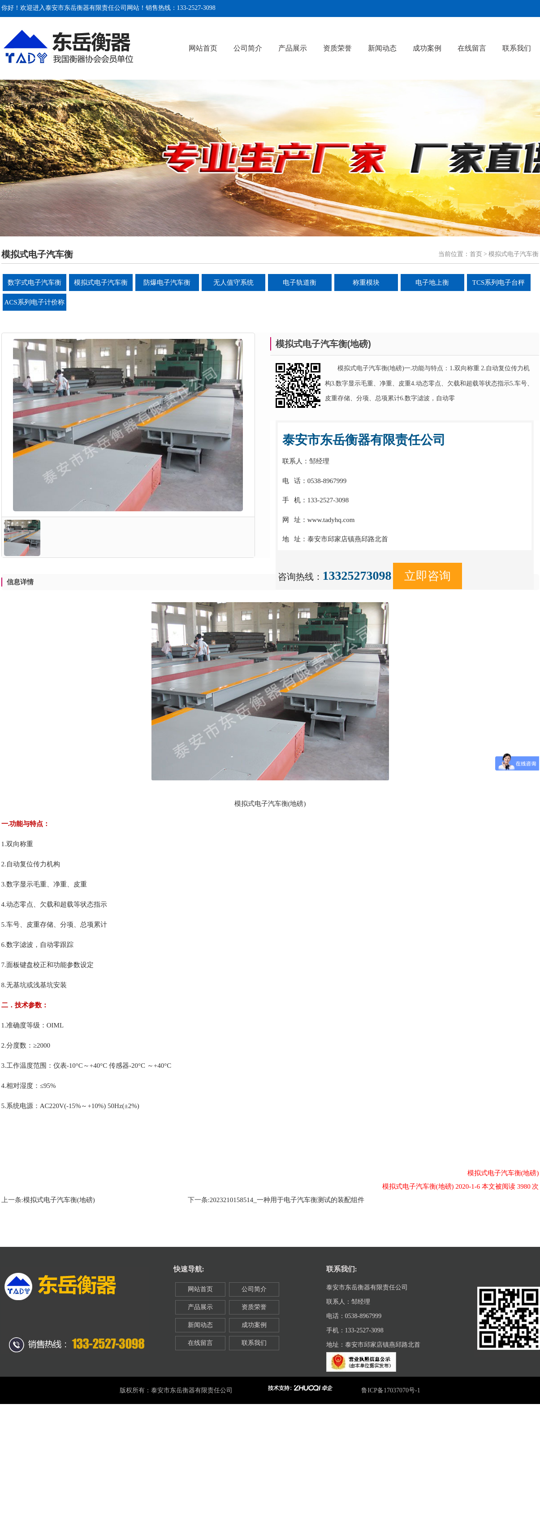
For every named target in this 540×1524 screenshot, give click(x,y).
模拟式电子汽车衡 (101, 282)
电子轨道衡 (299, 282)
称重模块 (366, 282)
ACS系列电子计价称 (34, 302)
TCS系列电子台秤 (498, 282)
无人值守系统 (233, 282)
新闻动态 (382, 48)
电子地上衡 (432, 282)
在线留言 (472, 48)
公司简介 (247, 48)
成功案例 (427, 48)
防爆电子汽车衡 (166, 282)
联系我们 (516, 48)
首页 (476, 254)
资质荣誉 (337, 48)
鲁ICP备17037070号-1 (390, 1390)
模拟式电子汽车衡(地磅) (59, 1199)
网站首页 (203, 48)
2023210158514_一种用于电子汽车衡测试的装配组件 (287, 1199)
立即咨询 (427, 575)
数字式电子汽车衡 (34, 282)
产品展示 (292, 48)
